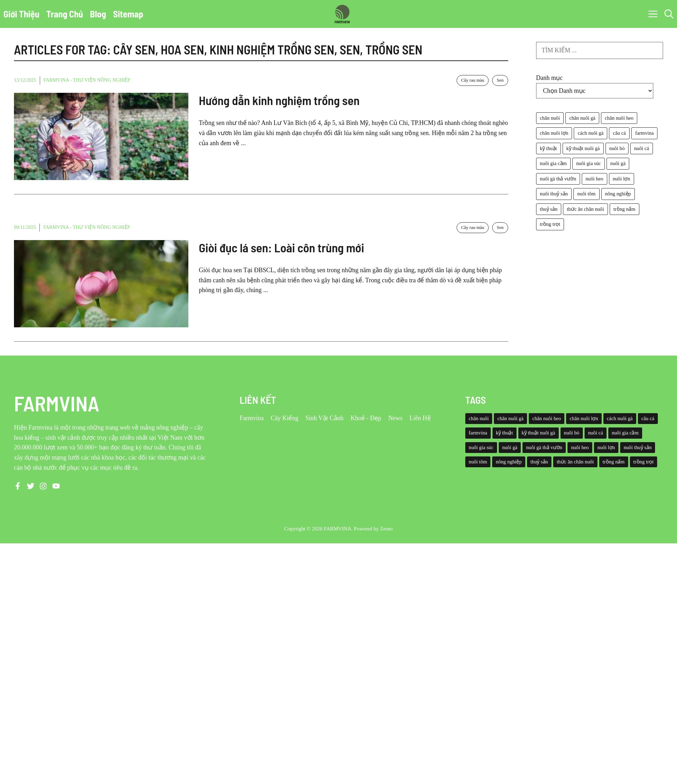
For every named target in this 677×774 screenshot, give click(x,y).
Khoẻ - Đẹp (366, 418)
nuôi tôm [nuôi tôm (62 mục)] (586, 193)
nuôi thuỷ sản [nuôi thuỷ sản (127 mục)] (554, 193)
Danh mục (549, 77)
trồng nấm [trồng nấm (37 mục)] (624, 209)
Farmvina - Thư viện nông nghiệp (87, 80)
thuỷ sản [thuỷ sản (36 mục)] (548, 209)
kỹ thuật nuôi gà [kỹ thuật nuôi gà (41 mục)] (583, 148)
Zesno (386, 528)
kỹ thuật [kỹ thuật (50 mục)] (548, 148)
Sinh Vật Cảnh (324, 418)
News (395, 418)
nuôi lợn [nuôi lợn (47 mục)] (621, 178)
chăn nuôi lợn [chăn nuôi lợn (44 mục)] (554, 133)
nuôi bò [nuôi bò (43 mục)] (617, 148)
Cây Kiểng (285, 418)
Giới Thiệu (21, 13)
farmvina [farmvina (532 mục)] (644, 133)
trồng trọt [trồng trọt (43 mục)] (550, 224)
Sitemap (128, 13)
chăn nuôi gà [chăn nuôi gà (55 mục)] (582, 118)
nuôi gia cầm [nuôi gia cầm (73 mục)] (553, 163)
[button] (669, 14)
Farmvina (252, 418)
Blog (98, 13)
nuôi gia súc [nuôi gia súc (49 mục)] (588, 163)
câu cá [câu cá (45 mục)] (619, 133)
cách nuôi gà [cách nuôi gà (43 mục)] (590, 133)
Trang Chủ (64, 13)
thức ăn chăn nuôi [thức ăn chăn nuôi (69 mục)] (585, 209)
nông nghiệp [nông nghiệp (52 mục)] (618, 193)
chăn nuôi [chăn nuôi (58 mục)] (550, 118)
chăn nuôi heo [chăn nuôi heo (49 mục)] (619, 118)
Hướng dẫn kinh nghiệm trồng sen (279, 100)
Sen (500, 80)
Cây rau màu (472, 80)
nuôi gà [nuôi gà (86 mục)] (618, 163)
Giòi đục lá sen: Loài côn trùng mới (281, 247)
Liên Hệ (419, 418)
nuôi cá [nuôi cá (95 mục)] (641, 148)
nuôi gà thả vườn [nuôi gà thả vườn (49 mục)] (558, 178)
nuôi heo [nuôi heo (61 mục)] (594, 178)
